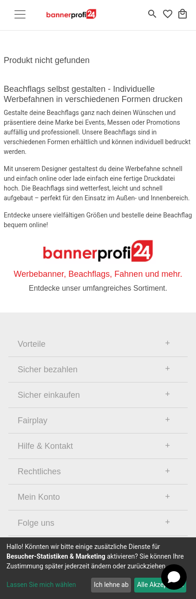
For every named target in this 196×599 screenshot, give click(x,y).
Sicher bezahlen (48, 369)
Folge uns (36, 523)
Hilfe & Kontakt (45, 446)
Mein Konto (39, 497)
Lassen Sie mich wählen (41, 584)
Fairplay (32, 420)
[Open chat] (174, 577)
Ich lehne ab (111, 584)
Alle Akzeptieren (160, 584)
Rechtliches (39, 471)
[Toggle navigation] (20, 14)
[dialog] (98, 568)
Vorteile (32, 344)
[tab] (98, 344)
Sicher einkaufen (49, 395)
